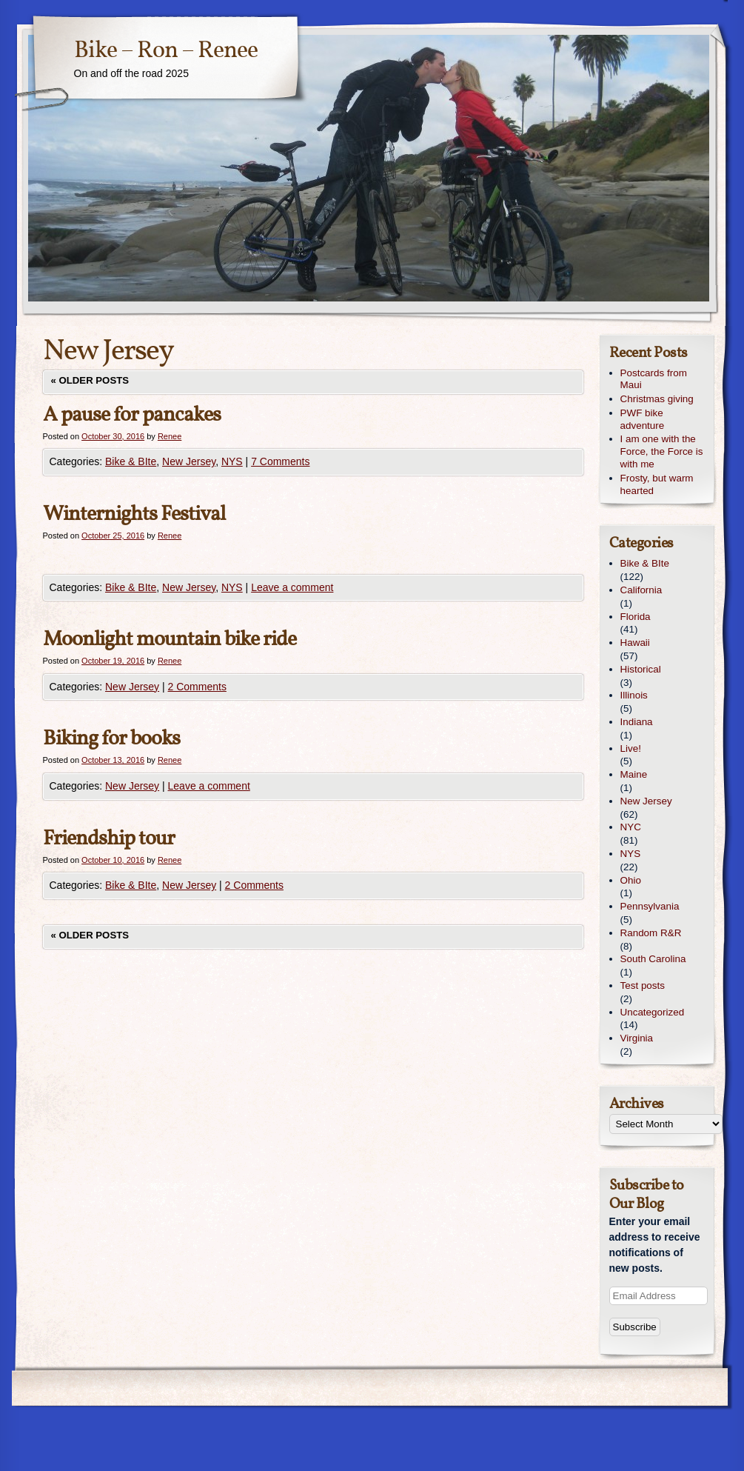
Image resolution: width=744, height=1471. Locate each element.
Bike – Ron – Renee (166, 51)
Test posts (643, 985)
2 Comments (197, 687)
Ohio (630, 880)
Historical (640, 669)
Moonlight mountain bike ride (169, 639)
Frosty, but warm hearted (657, 484)
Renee (169, 436)
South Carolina (653, 958)
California (641, 590)
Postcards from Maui (653, 379)
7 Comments (280, 461)
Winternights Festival (134, 514)
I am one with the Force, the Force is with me (661, 451)
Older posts (90, 380)
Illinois (634, 695)
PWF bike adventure (642, 419)
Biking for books (111, 738)
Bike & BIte (130, 461)
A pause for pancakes (132, 415)
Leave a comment (292, 587)
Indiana (636, 721)
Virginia (637, 1038)
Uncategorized (652, 1012)
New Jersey (188, 461)
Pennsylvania (650, 906)
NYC (630, 827)
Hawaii (635, 642)
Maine (634, 774)
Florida (635, 616)
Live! (630, 748)
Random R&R (651, 932)
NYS (232, 461)
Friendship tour (109, 838)
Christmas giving (657, 398)
